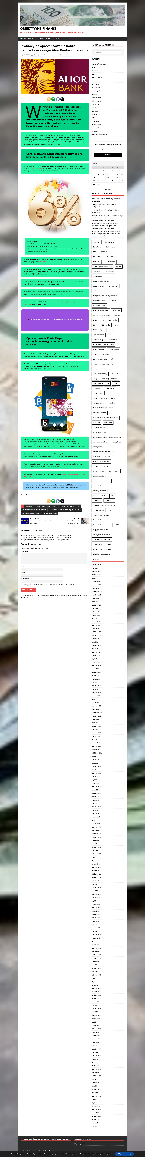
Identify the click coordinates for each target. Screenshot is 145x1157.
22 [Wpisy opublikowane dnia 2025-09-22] (94, 181)
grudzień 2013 (96, 1069)
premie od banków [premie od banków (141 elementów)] (99, 486)
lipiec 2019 (95, 844)
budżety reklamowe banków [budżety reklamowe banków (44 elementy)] (102, 266)
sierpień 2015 (96, 1002)
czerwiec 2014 (96, 1049)
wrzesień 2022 (96, 716)
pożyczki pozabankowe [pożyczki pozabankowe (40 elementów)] (100, 476)
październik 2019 (97, 834)
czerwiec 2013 (96, 1089)
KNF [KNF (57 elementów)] (110, 335)
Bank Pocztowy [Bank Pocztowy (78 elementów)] (111, 247)
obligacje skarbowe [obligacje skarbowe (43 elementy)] (99, 413)
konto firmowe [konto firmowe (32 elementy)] (113, 340)
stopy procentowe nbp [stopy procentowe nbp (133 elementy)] (100, 530)
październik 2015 (97, 995)
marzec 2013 (96, 1099)
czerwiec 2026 (96, 565)
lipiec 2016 (95, 965)
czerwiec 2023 (96, 686)
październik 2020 (97, 793)
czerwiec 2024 (96, 645)
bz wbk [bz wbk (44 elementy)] (118, 266)
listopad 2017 (96, 911)
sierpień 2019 (96, 840)
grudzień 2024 (96, 625)
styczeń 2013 (96, 1106)
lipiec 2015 (95, 1005)
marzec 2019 (96, 857)
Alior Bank (29, 506)
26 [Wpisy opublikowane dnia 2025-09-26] (112, 181)
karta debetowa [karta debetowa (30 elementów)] (113, 330)
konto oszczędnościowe (70, 506)
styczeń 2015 (96, 1025)
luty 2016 (94, 982)
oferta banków (44, 55)
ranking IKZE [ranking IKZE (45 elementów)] (109, 500)
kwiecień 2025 (96, 612)
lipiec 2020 (95, 803)
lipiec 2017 (95, 924)
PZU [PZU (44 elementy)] (112, 495)
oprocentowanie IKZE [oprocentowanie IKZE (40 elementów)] (100, 432)
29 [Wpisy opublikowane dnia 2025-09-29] (94, 184)
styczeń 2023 (96, 702)
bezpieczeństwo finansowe (100, 64)
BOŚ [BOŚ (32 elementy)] (120, 257)
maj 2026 (95, 568)
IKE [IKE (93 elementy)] (103, 320)
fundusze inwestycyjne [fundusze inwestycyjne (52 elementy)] (100, 310)
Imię (22, 567)
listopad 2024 (96, 629)
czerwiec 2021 (96, 766)
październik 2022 (97, 713)
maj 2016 (95, 972)
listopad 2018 (96, 871)
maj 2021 (95, 770)
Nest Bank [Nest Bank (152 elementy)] (111, 403)
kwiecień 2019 (96, 854)
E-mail (23, 573)
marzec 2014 (96, 1059)
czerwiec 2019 (96, 847)
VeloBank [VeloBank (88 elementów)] (109, 544)
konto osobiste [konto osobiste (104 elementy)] (114, 349)
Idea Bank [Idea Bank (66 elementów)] (117, 315)
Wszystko (95, 131)
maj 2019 (95, 850)
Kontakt (59, 39)
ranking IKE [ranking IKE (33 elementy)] (96, 500)
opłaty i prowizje (97, 101)
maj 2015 (95, 1012)
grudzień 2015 (96, 988)
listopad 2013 (96, 1072)
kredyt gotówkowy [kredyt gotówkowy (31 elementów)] (108, 364)
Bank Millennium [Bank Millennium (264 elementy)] (110, 242)
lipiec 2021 (95, 763)
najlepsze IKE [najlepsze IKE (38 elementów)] (110, 388)
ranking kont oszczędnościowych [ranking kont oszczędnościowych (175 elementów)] (104, 505)
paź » (110, 189)
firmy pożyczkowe (97, 77)
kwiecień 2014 (96, 1056)
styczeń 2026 (96, 581)
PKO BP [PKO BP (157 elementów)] (107, 456)
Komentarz (24, 552)
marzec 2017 (96, 938)
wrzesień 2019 (96, 837)
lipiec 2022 (95, 723)
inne (93, 81)
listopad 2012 (96, 1113)
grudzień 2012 (96, 1109)
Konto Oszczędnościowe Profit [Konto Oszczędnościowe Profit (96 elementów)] (103, 359)
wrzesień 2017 (96, 918)
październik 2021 (97, 753)
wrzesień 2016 (96, 958)
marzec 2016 (96, 978)
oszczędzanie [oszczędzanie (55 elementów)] (97, 447)
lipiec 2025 (95, 602)
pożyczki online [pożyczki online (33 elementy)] (114, 471)
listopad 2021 (96, 750)
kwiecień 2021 (96, 773)
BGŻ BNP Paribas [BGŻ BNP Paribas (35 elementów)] (106, 252)
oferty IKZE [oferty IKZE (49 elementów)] (108, 422)
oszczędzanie (54, 55)
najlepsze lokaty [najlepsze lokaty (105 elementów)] (98, 403)
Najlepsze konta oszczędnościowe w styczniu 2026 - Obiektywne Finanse (46, 540)
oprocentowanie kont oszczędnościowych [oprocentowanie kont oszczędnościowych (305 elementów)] (107, 437)
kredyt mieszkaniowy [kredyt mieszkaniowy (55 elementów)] (100, 374)
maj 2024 (95, 649)
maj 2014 (95, 1052)
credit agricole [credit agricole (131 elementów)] (97, 276)
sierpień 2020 (96, 800)
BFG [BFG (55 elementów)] (94, 252)
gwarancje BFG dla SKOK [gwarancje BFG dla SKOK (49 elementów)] (101, 315)
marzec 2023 (96, 696)
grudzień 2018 (96, 867)
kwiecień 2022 (96, 733)
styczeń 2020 (96, 824)
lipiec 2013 (95, 1086)
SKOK (93, 118)
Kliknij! (108, 155)
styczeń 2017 (96, 945)
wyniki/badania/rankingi (99, 135)
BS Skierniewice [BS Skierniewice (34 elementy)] (110, 262)
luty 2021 (94, 780)
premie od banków (50, 514)
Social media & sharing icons (63, 1156)
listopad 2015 (96, 992)
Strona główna (26, 39)
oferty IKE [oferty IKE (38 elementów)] (96, 422)
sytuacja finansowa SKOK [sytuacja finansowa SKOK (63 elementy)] (101, 535)
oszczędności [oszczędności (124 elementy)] (116, 442)
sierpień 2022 (96, 719)
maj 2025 (95, 608)
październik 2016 (97, 955)
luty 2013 (94, 1103)
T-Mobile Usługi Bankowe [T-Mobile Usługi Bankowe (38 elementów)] (101, 539)
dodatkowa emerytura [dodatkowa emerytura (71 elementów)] (100, 291)
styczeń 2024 (96, 662)
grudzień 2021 (96, 746)
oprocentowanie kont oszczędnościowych (65, 510)
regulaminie (42, 262)
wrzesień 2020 (96, 797)
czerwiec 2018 (96, 887)
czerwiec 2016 (96, 968)
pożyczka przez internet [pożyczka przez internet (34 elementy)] (101, 466)
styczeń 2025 (96, 622)
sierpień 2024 (96, 639)
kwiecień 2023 (96, 692)
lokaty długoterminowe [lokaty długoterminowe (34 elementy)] (109, 379)
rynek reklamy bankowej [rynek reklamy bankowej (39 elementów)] (101, 515)
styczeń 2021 (96, 783)
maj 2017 (95, 931)
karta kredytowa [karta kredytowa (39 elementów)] (98, 335)
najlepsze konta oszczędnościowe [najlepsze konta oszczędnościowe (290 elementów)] (104, 398)
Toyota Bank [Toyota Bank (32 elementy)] (97, 544)
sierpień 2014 (96, 1042)
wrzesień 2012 (96, 1120)
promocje (95, 111)
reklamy (94, 114)
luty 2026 (94, 578)
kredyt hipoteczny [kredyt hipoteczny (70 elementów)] (99, 369)
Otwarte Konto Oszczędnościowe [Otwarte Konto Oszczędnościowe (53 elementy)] (104, 452)
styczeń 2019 (96, 864)
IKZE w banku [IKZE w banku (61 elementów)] (105, 325)
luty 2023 (94, 699)
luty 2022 (94, 740)
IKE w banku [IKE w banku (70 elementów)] (113, 320)
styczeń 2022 (96, 743)
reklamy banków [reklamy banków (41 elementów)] (98, 510)
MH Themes (48, 1150)
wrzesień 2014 (96, 1039)
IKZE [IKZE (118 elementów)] (94, 325)
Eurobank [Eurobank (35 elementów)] (114, 301)
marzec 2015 (96, 1019)
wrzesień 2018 (96, 877)
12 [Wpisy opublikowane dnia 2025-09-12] (112, 174)
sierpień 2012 (96, 1123)
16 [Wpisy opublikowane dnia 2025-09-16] (98, 177)
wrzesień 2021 (96, 756)
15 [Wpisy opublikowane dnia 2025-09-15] (94, 177)
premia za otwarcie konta (31, 514)
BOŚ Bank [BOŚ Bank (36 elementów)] (96, 262)
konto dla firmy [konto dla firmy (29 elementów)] (98, 340)
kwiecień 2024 (96, 652)
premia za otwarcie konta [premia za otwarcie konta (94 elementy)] (101, 481)
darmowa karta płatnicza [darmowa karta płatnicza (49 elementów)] (101, 281)
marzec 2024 (96, 655)
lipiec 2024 (95, 642)
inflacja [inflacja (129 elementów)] (117, 325)
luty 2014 (94, 1062)
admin (35, 55)
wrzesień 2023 (96, 676)
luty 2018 (94, 901)
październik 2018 (97, 874)
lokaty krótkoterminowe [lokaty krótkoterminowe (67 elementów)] (101, 383)
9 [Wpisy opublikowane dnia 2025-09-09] (98, 174)
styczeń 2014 (96, 1066)
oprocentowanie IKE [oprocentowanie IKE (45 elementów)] (99, 427)
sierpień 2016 (96, 961)
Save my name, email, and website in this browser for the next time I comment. (49, 585)
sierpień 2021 (96, 760)
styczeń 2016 (96, 985)
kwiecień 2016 (96, 975)
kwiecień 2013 (96, 1096)
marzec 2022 (96, 736)
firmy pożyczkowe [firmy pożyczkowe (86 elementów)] (99, 305)
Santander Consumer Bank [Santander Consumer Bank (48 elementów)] (102, 525)
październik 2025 (97, 591)
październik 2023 (97, 672)
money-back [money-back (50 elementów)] (97, 388)
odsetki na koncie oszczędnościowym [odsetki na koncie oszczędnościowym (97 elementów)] (105, 418)
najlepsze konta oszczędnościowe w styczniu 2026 (54, 485)
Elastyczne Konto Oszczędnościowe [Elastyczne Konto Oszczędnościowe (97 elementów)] (105, 296)
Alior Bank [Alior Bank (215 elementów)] (96, 242)
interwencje (95, 84)
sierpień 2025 (96, 598)
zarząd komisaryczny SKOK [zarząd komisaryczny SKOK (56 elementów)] (102, 554)
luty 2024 (94, 659)
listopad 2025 (96, 588)
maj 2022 (95, 729)
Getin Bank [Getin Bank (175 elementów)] (116, 310)
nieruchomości (96, 94)
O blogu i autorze (44, 39)
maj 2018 (95, 891)
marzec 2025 (96, 615)
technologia (95, 121)
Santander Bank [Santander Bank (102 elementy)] (98, 520)
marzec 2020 (96, 817)
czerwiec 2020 (96, 807)
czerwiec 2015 (96, 1009)
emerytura (95, 71)
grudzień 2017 (96, 908)
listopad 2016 (96, 951)
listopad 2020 (96, 790)
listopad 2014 (96, 1032)
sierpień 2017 (96, 921)
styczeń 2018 (96, 904)
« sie (105, 189)
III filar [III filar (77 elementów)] (95, 320)
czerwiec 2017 (96, 928)
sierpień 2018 (96, 881)
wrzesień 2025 (96, 595)
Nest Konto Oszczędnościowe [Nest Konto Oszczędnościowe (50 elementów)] (103, 408)
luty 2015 (94, 1022)
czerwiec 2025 (96, 605)
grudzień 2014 (96, 1029)
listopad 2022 (96, 709)
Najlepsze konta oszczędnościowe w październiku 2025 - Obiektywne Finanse (47, 537)
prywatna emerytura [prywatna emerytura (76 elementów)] (99, 495)
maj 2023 (95, 689)
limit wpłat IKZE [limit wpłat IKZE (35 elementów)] (117, 374)
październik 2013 (97, 1076)
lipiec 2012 (95, 1126)
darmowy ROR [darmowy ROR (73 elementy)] (113, 286)
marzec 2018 (96, 898)
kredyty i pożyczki (97, 91)
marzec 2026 (96, 575)
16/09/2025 (26, 55)
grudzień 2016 (96, 948)
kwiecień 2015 (96, 1015)
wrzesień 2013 (96, 1079)
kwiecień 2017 (96, 935)
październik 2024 (97, 632)
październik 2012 (97, 1116)
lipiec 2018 (95, 884)
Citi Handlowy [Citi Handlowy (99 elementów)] (109, 271)
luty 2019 (94, 861)
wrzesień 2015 (96, 998)
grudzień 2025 (96, 585)
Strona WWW (25, 579)
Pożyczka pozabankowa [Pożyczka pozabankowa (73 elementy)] (101, 461)
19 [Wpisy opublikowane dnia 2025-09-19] (112, 177)
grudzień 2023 (96, 665)
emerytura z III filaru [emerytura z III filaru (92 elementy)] (99, 301)
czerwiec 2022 (96, 726)
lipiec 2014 (95, 1046)
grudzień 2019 (96, 827)
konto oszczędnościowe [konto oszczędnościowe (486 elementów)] (101, 354)
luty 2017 (94, 941)
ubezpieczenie (96, 125)
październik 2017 (97, 914)
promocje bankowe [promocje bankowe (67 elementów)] (99, 491)
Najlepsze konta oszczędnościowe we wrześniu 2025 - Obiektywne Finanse (46, 535)
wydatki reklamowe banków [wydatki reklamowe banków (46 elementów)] (102, 549)
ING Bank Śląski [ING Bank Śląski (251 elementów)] (98, 330)
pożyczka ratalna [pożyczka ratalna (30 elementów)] (98, 471)
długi (93, 67)
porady (94, 108)
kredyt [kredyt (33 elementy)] (95, 364)
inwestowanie (96, 88)
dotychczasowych (37, 169)
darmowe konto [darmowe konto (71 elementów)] (98, 286)
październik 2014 (97, 1035)
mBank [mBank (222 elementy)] (116, 383)
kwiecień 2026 (96, 571)
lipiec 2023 (95, 682)
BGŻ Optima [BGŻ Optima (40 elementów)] (97, 257)
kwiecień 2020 (96, 813)
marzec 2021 (96, 776)
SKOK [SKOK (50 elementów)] (117, 525)
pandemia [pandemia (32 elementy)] (96, 456)
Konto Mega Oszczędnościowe (47, 506)
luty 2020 (94, 820)
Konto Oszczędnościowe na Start (34, 510)
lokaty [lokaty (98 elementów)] (95, 379)
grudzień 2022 (96, 706)
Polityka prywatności (80, 1144)
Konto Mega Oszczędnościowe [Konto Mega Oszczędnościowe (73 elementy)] (103, 344)
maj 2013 (95, 1093)
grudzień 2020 (96, 787)
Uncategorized (96, 128)
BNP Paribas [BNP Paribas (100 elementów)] (110, 257)
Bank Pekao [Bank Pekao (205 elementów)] (97, 247)
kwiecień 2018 (96, 894)
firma (93, 74)
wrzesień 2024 (96, 635)
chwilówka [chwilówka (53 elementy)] (96, 271)
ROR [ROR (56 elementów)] (110, 510)
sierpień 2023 (96, 679)
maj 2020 (95, 810)
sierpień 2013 (96, 1082)
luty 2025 (94, 618)
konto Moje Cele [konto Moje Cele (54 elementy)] (98, 349)
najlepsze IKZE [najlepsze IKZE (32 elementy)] (98, 393)
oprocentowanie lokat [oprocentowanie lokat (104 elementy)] (100, 442)
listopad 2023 (96, 669)
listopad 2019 (96, 830)
